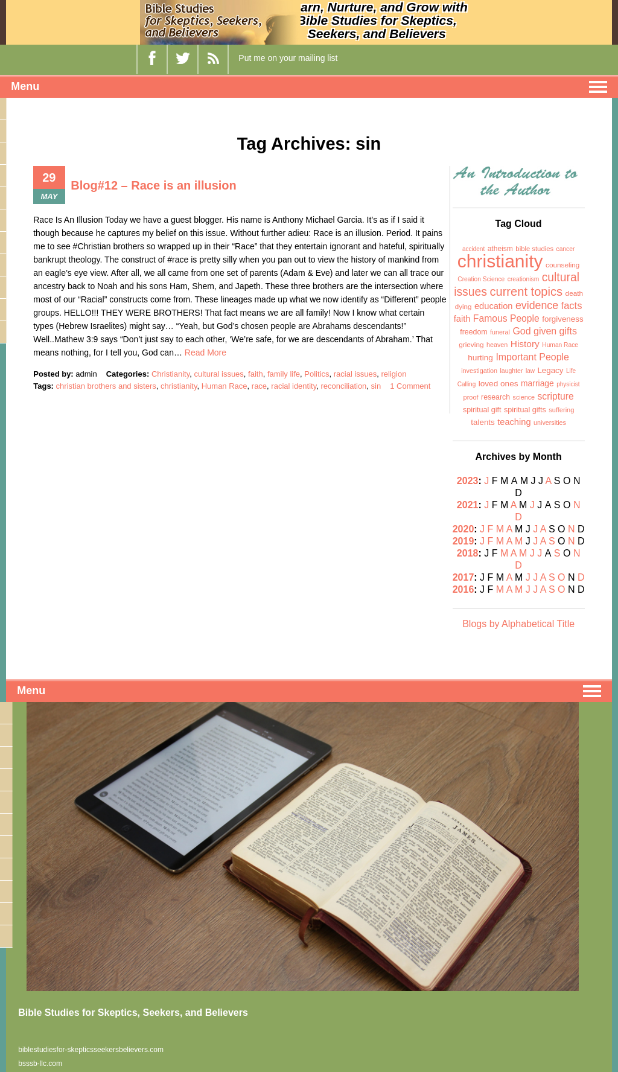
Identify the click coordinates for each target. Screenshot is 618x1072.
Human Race (224, 386)
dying (463, 306)
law (530, 371)
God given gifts (544, 331)
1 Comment (410, 386)
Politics (316, 373)
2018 (468, 553)
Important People (532, 357)
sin (376, 386)
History (525, 344)
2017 (463, 577)
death (574, 293)
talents (482, 422)
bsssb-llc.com (40, 1063)
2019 (463, 541)
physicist (567, 384)
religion (394, 373)
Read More (205, 352)
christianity (179, 386)
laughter (511, 370)
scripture (556, 396)
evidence (536, 305)
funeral (500, 332)
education (493, 306)
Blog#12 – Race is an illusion (154, 185)
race (259, 386)
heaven (497, 344)
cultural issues (218, 373)
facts (571, 305)
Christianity (170, 373)
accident (473, 249)
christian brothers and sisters (106, 386)
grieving (471, 344)
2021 (468, 505)
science (524, 397)
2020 (463, 529)
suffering (561, 409)
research (495, 397)
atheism (500, 248)
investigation (479, 370)
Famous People (506, 318)
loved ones (498, 383)
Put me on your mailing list (287, 58)
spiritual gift (482, 410)
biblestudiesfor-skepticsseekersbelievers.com (91, 1049)
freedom (473, 332)
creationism (523, 279)
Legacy (550, 370)
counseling (562, 265)
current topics (525, 291)
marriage (537, 383)
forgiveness (562, 319)
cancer (565, 249)
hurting (480, 357)
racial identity (293, 386)
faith (255, 373)
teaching (513, 422)
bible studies (534, 248)
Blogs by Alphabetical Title (518, 624)
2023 (468, 481)
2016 (463, 589)
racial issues (355, 373)
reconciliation (343, 386)
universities (550, 422)
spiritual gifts (525, 410)
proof (471, 397)
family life (283, 373)
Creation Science (481, 279)
